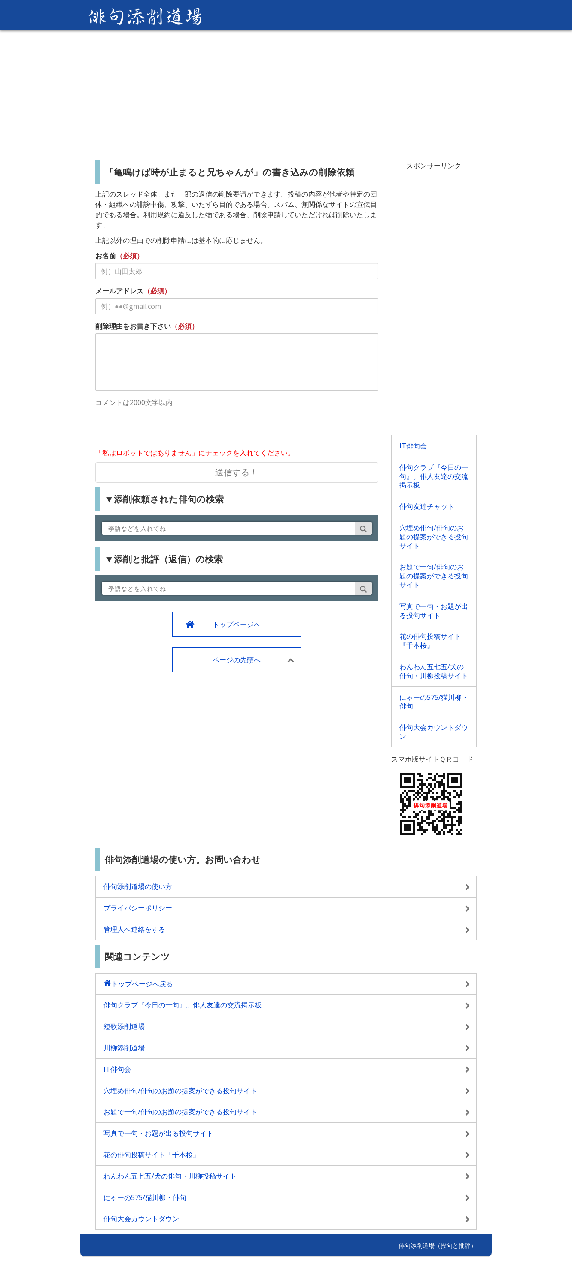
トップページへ (237, 624)
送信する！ (236, 472)
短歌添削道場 (124, 1026)
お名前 (105, 255)
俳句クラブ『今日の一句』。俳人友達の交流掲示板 (433, 476)
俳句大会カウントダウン (433, 732)
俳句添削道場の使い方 (137, 886)
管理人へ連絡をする (134, 929)
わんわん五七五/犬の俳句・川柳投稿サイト (433, 671)
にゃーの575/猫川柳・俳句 (434, 701)
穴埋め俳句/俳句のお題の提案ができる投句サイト (433, 536)
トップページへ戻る (142, 984)
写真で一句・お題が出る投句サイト (433, 611)
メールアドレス (119, 291)
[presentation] (160, 428)
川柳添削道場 (124, 1047)
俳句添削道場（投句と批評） (438, 1245)
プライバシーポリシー (137, 908)
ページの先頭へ (237, 660)
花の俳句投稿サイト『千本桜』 (430, 641)
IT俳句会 (413, 446)
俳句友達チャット (426, 506)
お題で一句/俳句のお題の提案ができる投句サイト (433, 576)
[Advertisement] (286, 92)
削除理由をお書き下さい (133, 326)
